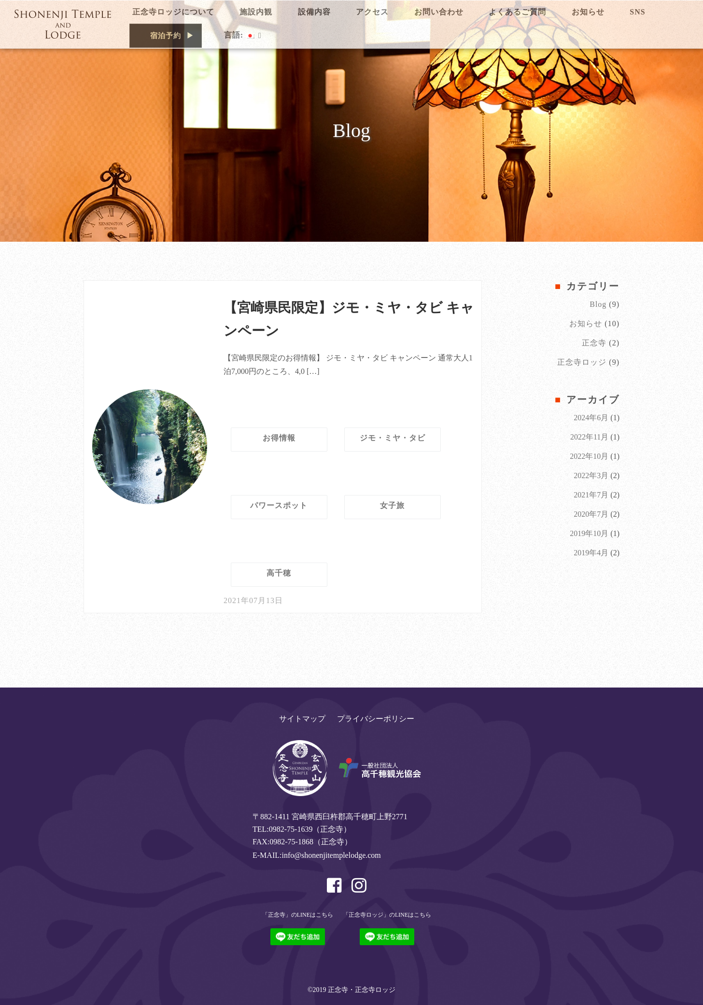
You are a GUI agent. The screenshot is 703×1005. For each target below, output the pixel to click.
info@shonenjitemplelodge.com (330, 855)
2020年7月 (591, 514)
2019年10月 (589, 533)
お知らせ (585, 323)
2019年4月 (591, 553)
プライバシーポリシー (375, 719)
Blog (598, 304)
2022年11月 (589, 437)
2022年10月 (589, 456)
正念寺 (594, 343)
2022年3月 (591, 475)
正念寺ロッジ (581, 362)
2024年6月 (591, 417)
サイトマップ (302, 719)
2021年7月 (591, 495)
